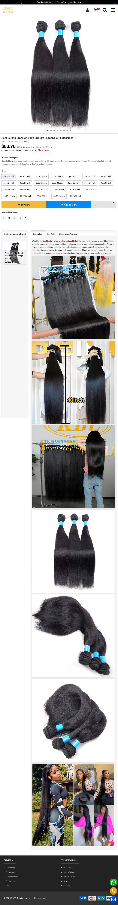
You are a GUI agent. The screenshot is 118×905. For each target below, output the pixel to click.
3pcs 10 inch (8, 176)
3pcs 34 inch (89, 183)
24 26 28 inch (59, 196)
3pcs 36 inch (106, 183)
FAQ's (64, 881)
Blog (6, 886)
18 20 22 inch (9, 196)
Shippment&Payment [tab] (68, 234)
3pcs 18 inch (73, 176)
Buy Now (77, 2)
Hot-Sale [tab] (51, 234)
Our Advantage (11, 872)
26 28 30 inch (75, 196)
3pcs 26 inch (25, 183)
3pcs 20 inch (89, 176)
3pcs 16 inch (57, 176)
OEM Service (67, 868)
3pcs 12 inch (25, 176)
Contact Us (9, 881)
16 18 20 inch (91, 189)
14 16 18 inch (74, 189)
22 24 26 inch (42, 196)
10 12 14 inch (41, 189)
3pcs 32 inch (73, 183)
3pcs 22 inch (106, 176)
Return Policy (67, 872)
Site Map (65, 886)
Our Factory (9, 868)
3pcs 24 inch (8, 183)
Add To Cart (68, 204)
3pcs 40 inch (25, 189)
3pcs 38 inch (8, 189)
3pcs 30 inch (57, 183)
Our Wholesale (11, 877)
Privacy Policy (68, 877)
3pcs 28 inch (41, 183)
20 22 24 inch (25, 196)
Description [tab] (37, 234)
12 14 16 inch (58, 189)
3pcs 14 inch (41, 176)
